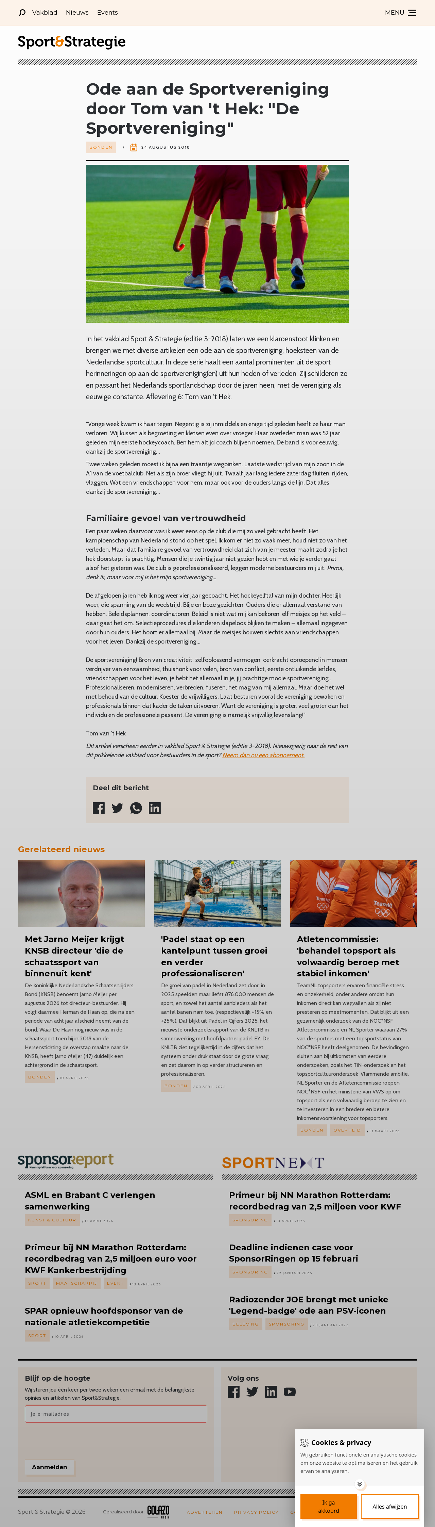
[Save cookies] (328, 1506)
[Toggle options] (359, 1484)
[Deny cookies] (390, 1506)
